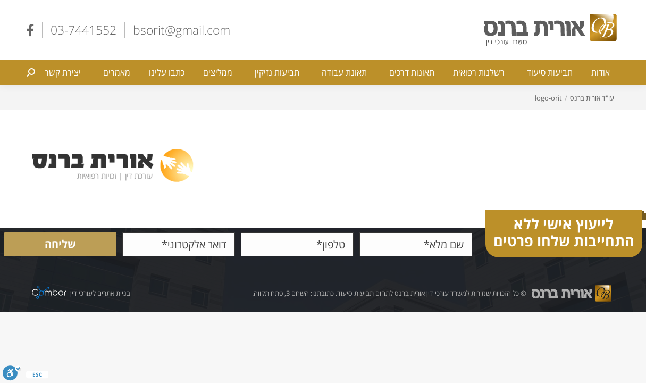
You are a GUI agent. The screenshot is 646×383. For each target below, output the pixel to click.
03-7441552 (83, 30)
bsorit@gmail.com (181, 30)
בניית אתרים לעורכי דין (100, 293)
